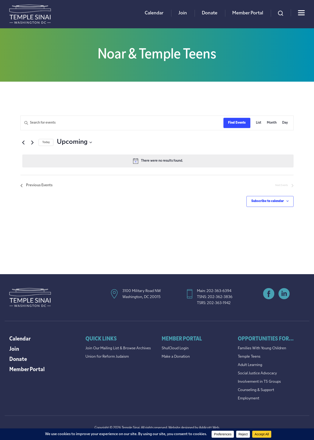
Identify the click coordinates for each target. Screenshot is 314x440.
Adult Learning (250, 365)
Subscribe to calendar (267, 201)
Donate (209, 13)
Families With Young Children (262, 348)
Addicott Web (209, 428)
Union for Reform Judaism (107, 357)
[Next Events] (32, 142)
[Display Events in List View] (258, 123)
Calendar (154, 13)
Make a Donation (176, 357)
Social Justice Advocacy (257, 373)
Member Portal (247, 13)
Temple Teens (249, 357)
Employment (248, 398)
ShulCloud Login (175, 348)
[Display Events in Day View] (285, 123)
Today (46, 142)
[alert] (158, 160)
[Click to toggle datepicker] (74, 142)
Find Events (237, 123)
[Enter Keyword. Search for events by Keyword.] (122, 123)
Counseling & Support (256, 390)
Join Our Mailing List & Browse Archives (118, 348)
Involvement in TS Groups (259, 382)
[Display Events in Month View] (272, 123)
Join (182, 13)
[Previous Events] (23, 142)
